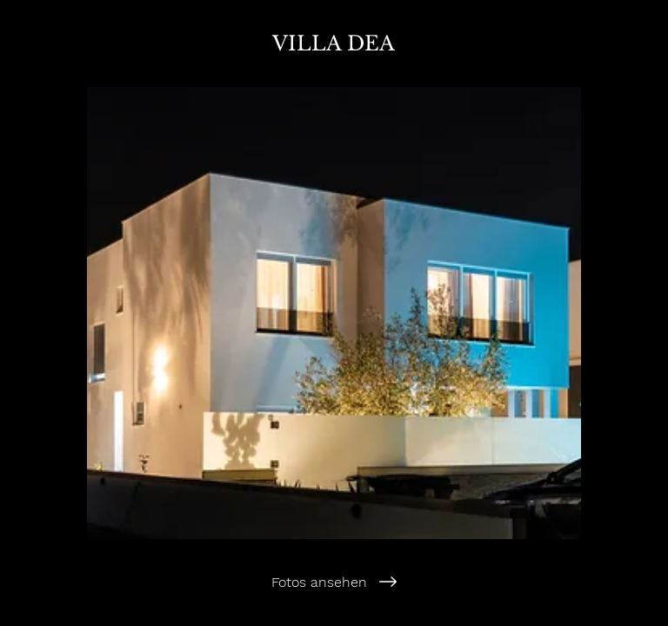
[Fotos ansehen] (334, 582)
